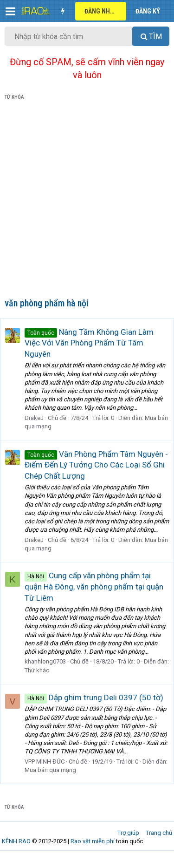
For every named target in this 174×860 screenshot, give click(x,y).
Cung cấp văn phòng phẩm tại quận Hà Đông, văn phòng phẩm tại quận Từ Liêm (94, 587)
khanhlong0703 (45, 661)
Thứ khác (37, 670)
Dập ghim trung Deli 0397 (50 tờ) (94, 697)
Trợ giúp (128, 832)
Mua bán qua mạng (50, 769)
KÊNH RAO (16, 841)
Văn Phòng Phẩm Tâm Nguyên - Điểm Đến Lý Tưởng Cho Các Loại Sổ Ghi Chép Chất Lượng (96, 465)
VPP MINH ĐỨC (44, 761)
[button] (10, 11)
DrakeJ (34, 417)
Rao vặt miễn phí (93, 841)
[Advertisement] (87, 201)
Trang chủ (159, 832)
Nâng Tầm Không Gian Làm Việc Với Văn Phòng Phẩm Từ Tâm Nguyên (89, 343)
